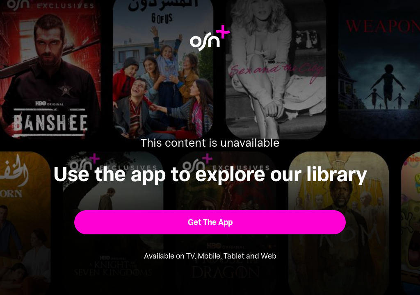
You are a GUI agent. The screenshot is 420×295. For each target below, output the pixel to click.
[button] (210, 222)
